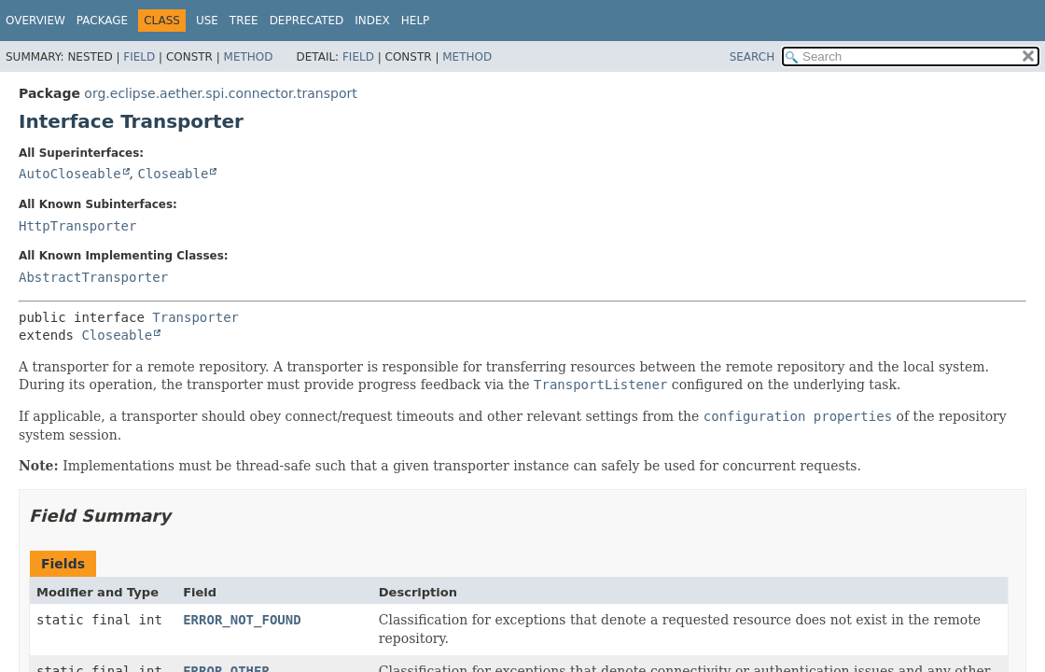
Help (415, 20)
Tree (244, 20)
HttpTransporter (77, 225)
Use (207, 20)
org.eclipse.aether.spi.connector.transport (220, 93)
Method (248, 56)
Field (139, 56)
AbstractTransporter (93, 277)
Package (102, 20)
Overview (35, 20)
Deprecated (307, 20)
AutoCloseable (70, 173)
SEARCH (752, 56)
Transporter (195, 317)
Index (372, 20)
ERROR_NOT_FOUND (241, 619)
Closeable (172, 173)
